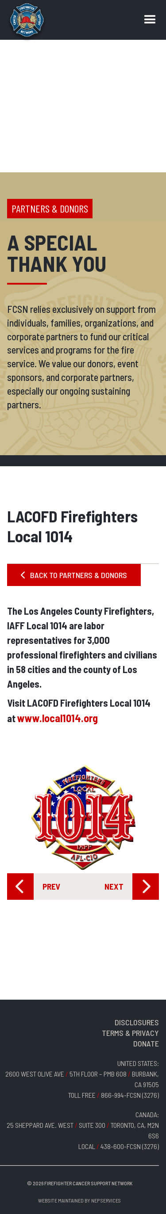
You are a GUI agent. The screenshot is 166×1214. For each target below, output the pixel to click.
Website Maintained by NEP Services (79, 1200)
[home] (27, 22)
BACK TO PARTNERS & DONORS (74, 575)
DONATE (146, 1043)
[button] (150, 20)
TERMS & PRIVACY (130, 1033)
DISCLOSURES (137, 1022)
